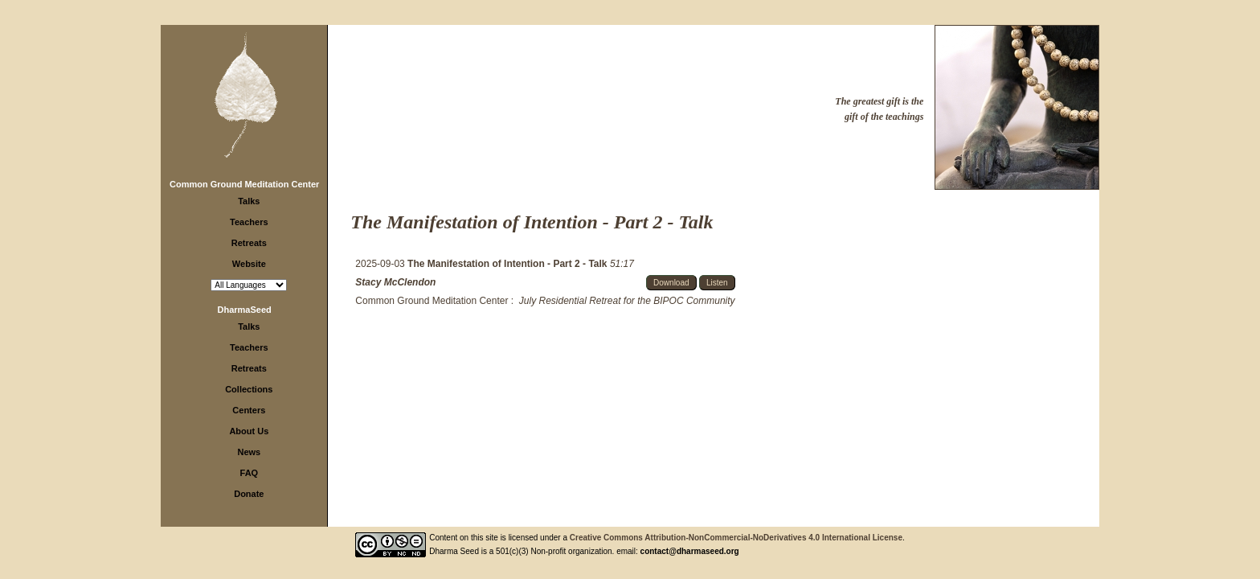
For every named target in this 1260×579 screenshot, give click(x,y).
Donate (249, 494)
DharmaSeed (245, 309)
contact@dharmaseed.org (689, 551)
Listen (717, 282)
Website (249, 264)
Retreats (249, 243)
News (248, 452)
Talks (249, 201)
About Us (248, 431)
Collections (248, 389)
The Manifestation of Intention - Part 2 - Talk (508, 263)
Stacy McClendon (395, 282)
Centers (248, 410)
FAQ (249, 473)
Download (671, 282)
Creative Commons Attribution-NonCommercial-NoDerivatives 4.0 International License (736, 537)
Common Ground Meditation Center (244, 184)
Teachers (249, 222)
